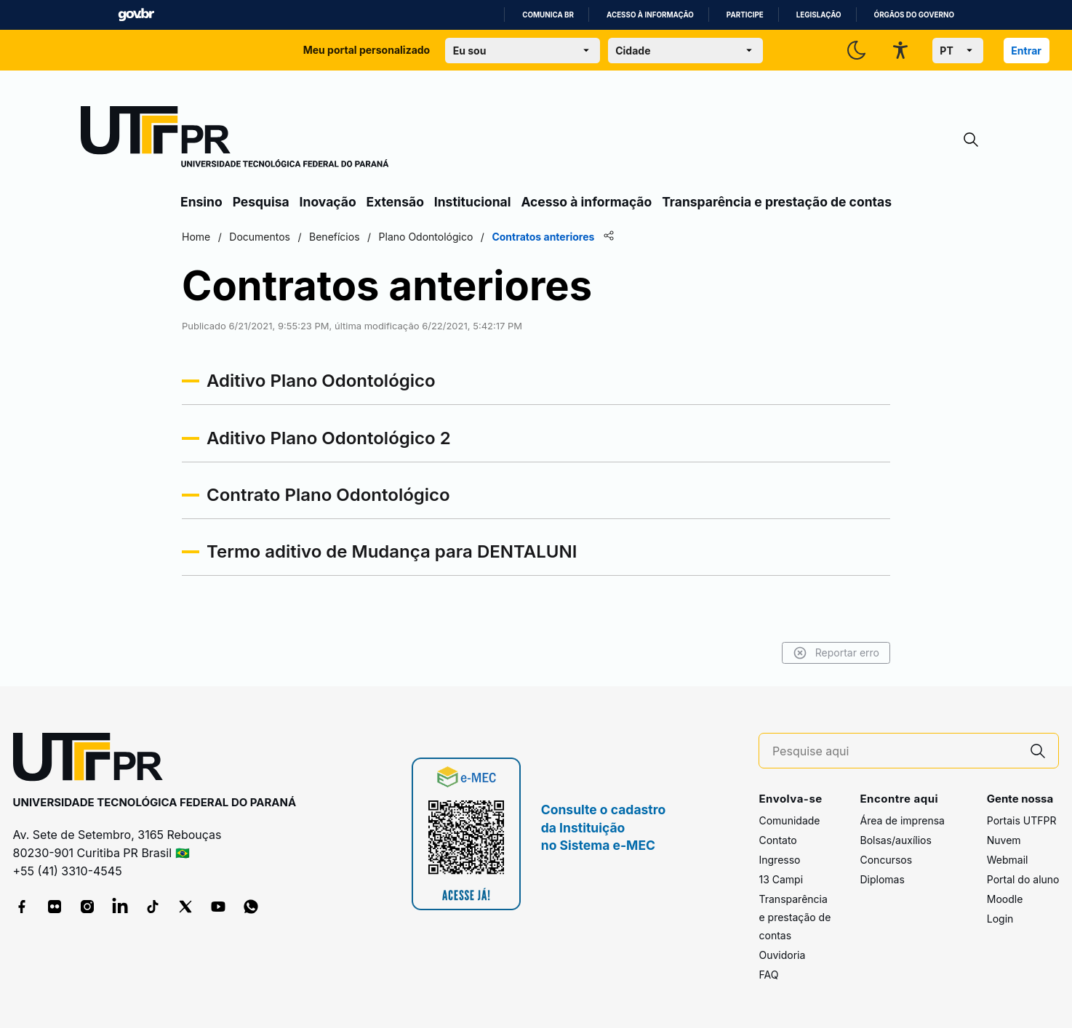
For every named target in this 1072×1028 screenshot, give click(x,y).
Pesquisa (261, 201)
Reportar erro (836, 653)
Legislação (818, 15)
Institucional (472, 201)
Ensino (201, 201)
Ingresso (779, 860)
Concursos (886, 860)
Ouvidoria (782, 955)
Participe (745, 15)
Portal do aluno (1023, 879)
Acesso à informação (650, 15)
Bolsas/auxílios (895, 840)
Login (1000, 918)
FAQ (768, 974)
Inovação (328, 201)
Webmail (1007, 860)
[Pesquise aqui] (895, 751)
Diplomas (882, 879)
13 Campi (781, 879)
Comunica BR (548, 15)
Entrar (1026, 50)
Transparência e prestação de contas (777, 201)
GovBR (136, 15)
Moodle (1005, 899)
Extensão (395, 201)
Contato (777, 840)
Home (196, 236)
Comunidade (789, 820)
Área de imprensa (902, 820)
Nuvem (1004, 840)
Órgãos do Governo (914, 15)
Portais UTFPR (1022, 820)
